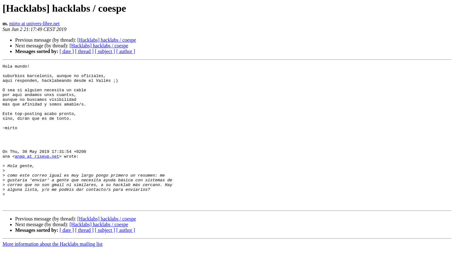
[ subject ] (105, 51)
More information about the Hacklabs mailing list (52, 272)
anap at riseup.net (37, 175)
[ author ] (125, 51)
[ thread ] (84, 51)
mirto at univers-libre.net (34, 23)
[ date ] (67, 51)
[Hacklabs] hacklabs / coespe (106, 40)
